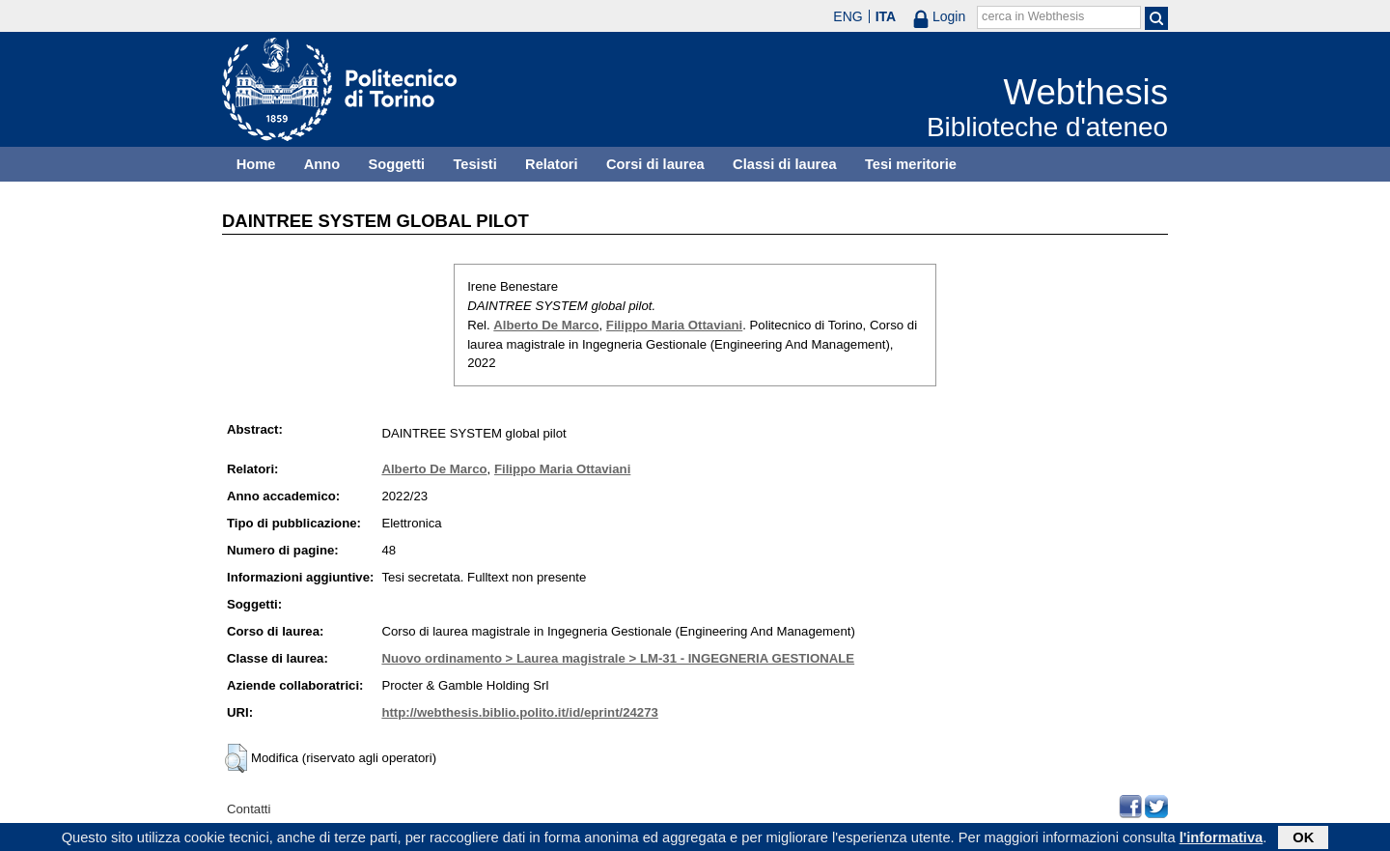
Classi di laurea (785, 164)
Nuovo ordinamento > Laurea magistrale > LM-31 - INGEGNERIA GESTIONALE (617, 658)
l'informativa (1222, 838)
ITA (886, 16)
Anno (322, 164)
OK (1303, 838)
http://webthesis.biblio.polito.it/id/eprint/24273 (519, 712)
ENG (847, 16)
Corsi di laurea (655, 164)
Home (256, 164)
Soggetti (396, 164)
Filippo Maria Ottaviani (674, 325)
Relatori (551, 164)
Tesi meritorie (911, 164)
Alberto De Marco (545, 325)
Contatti (248, 809)
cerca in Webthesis (1033, 16)
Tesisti (474, 164)
